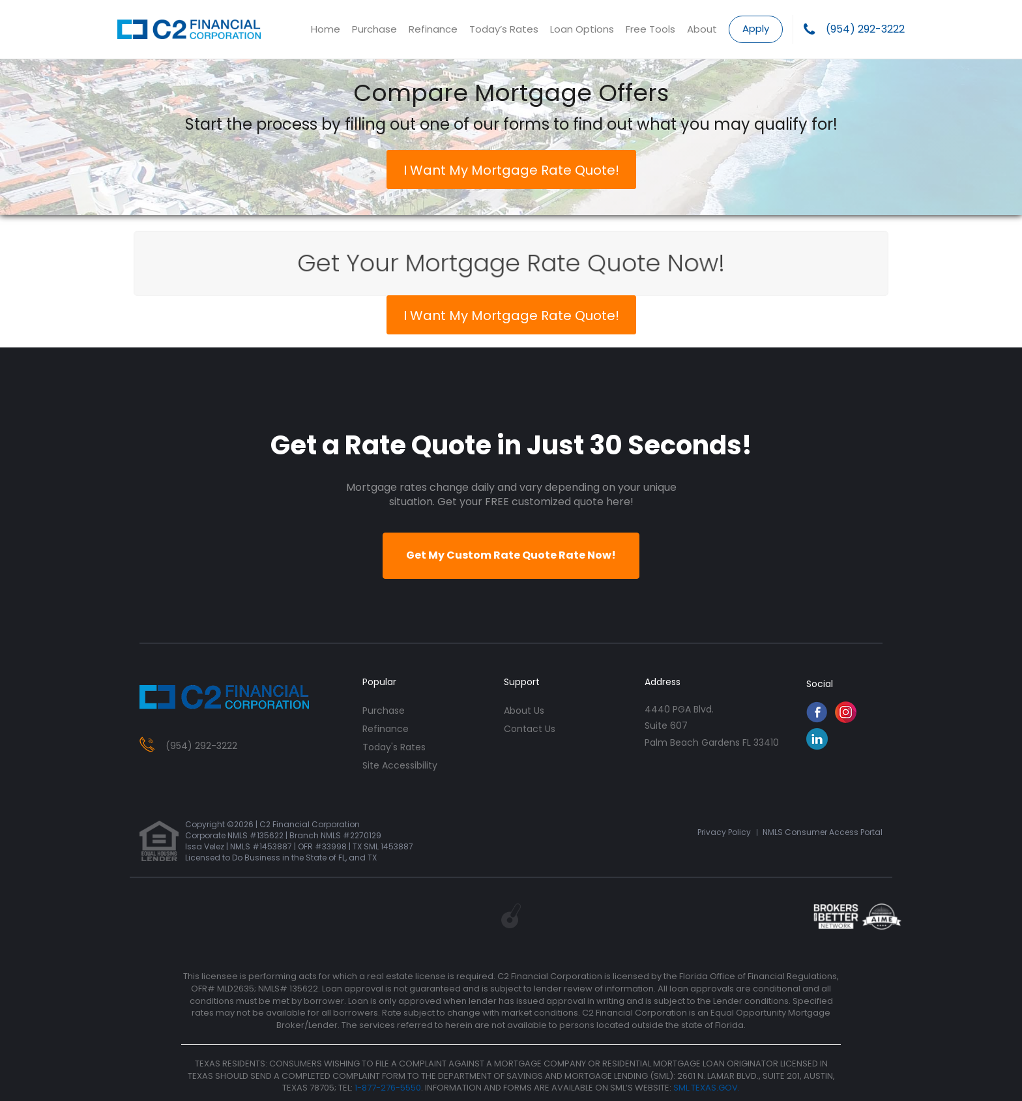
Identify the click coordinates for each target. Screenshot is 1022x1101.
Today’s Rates (503, 29)
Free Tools (650, 29)
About (702, 29)
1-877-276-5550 (388, 1087)
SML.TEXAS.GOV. (706, 1087)
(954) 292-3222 (865, 29)
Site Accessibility (399, 765)
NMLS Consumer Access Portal (823, 832)
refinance (385, 728)
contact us (529, 728)
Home (325, 29)
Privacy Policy (724, 832)
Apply (755, 28)
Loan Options (582, 29)
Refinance (433, 29)
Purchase (374, 29)
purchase (383, 710)
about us (524, 710)
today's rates (394, 747)
